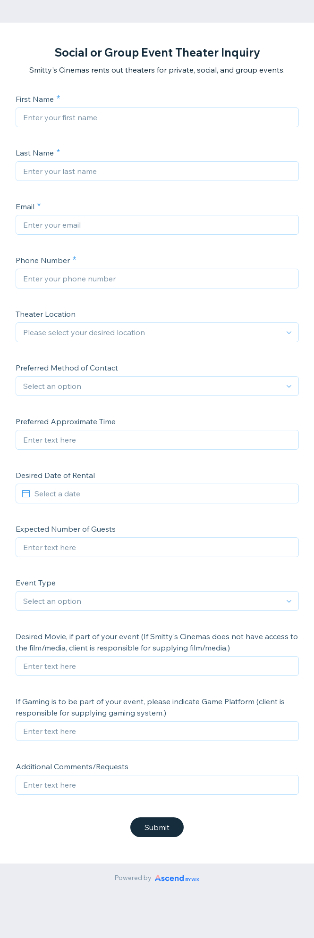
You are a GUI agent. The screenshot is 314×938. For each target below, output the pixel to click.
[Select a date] (163, 493)
